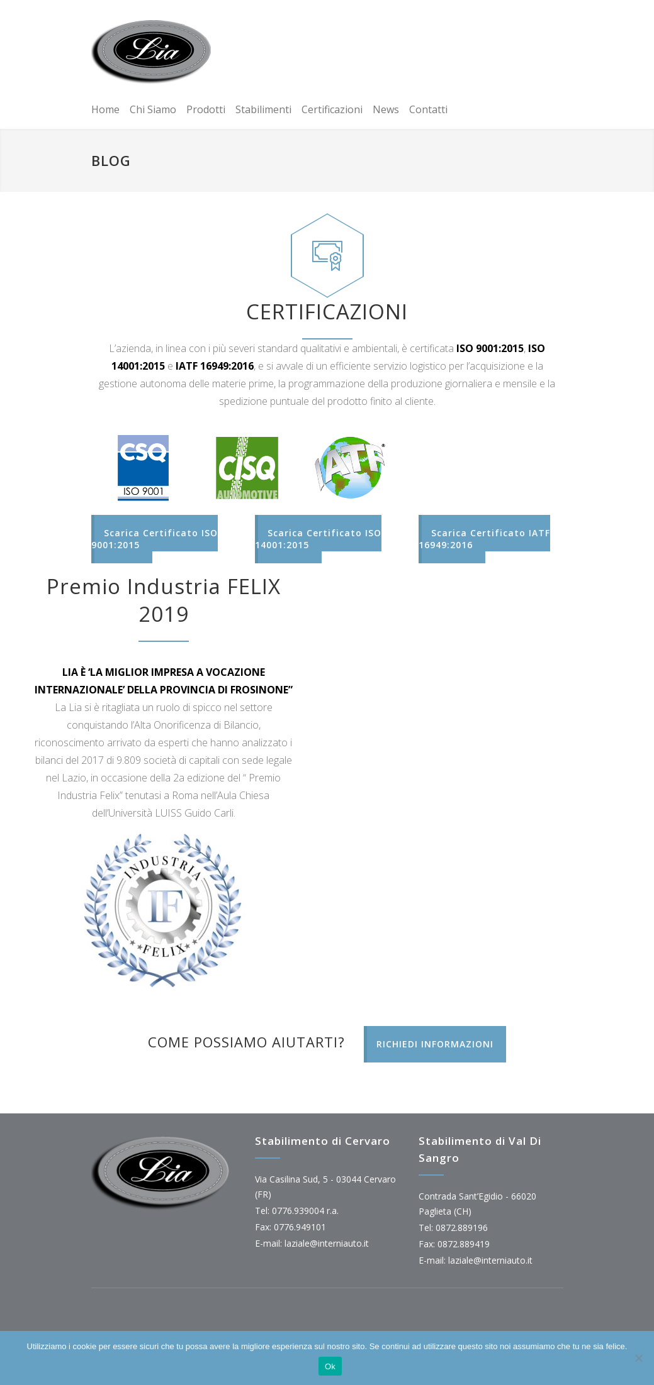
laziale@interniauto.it (327, 1243)
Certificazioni (332, 109)
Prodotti (205, 109)
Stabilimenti (263, 109)
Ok (330, 1366)
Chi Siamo (153, 109)
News (386, 109)
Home (105, 109)
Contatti (428, 109)
